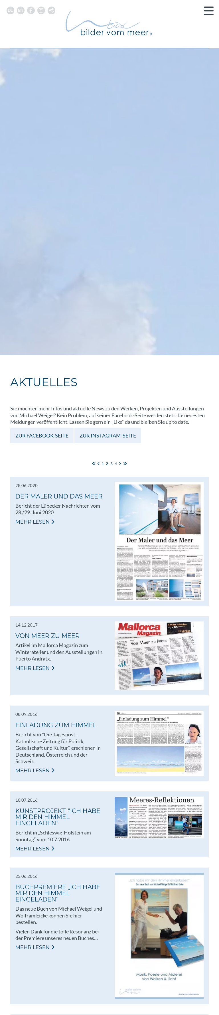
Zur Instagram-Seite (108, 435)
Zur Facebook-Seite (41, 435)
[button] (51, 10)
